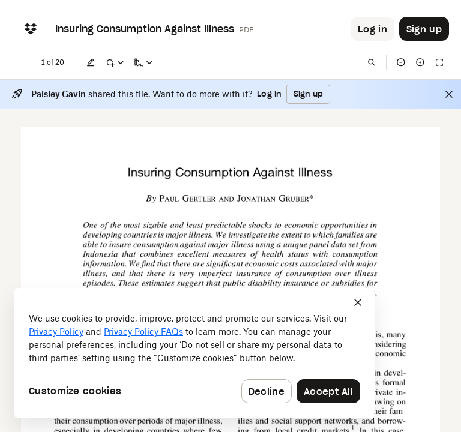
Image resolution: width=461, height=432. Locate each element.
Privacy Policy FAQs (143, 331)
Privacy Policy (56, 331)
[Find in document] (371, 62)
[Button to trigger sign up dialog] (424, 29)
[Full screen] (439, 62)
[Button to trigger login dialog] (372, 29)
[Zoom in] (420, 62)
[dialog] (194, 353)
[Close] (449, 94)
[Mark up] (114, 62)
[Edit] (90, 62)
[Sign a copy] (143, 62)
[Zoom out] (401, 62)
